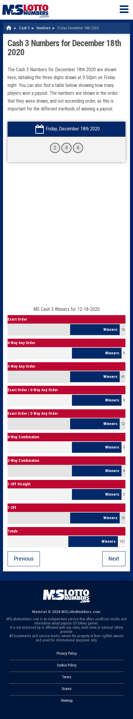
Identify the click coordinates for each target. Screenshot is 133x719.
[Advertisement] (66, 237)
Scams (67, 689)
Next (114, 558)
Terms (66, 677)
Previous (24, 558)
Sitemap (67, 700)
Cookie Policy (66, 665)
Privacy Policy (67, 653)
